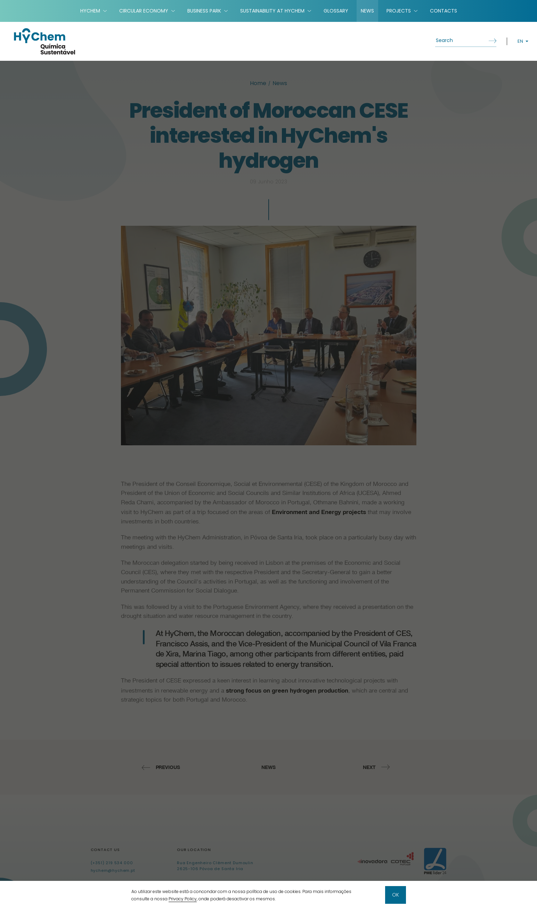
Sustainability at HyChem (272, 10)
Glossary (336, 10)
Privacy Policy (183, 899)
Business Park (204, 10)
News (367, 10)
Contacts (443, 10)
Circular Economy (143, 10)
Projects (399, 10)
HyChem (90, 10)
